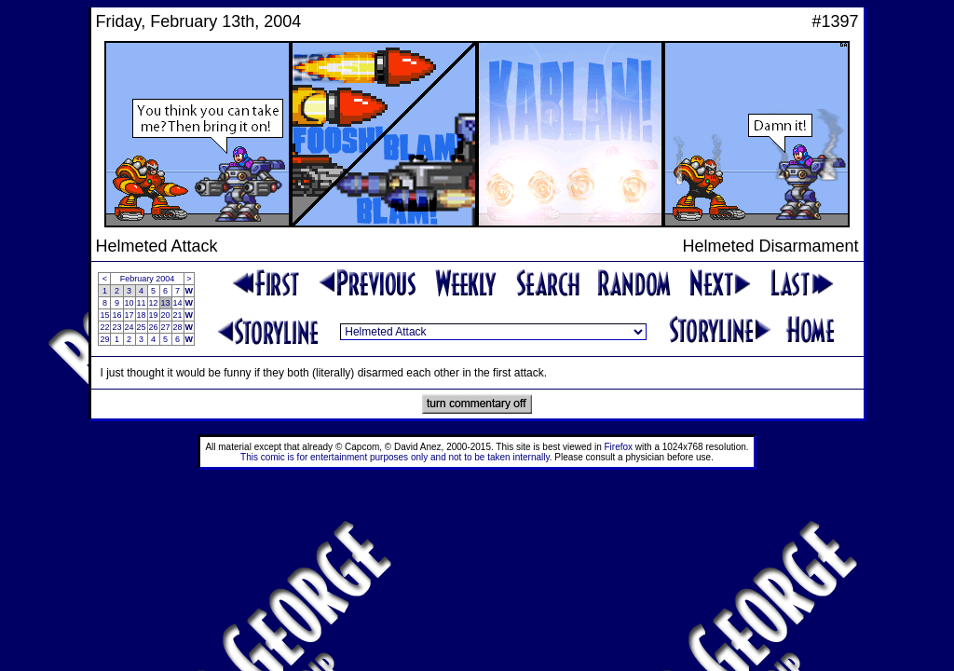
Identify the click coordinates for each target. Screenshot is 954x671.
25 (141, 327)
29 (104, 339)
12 (153, 303)
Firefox (619, 447)
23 (116, 327)
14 (178, 303)
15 (104, 315)
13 (165, 303)
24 (129, 327)
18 (141, 315)
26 (153, 327)
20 (165, 315)
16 (116, 315)
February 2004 (147, 278)
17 (129, 315)
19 (153, 315)
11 (141, 303)
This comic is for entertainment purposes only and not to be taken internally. (396, 457)
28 (178, 327)
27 (165, 327)
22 (104, 327)
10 (129, 303)
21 (178, 315)
